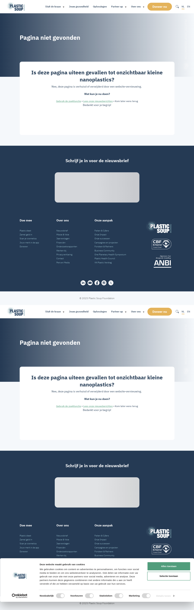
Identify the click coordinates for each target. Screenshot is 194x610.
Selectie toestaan (169, 584)
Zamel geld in (26, 234)
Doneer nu (160, 6)
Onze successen (102, 238)
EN (188, 6)
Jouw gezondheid (78, 6)
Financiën (60, 242)
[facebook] (97, 282)
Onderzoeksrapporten (66, 246)
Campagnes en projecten (106, 242)
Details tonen (163, 604)
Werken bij (61, 250)
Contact (60, 258)
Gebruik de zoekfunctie (68, 101)
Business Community (104, 250)
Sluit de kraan (52, 6)
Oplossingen (99, 6)
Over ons (135, 6)
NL (183, 6)
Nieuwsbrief (62, 230)
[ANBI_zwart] (159, 261)
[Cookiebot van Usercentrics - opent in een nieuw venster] (19, 604)
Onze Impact (100, 234)
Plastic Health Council (105, 258)
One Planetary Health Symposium (110, 254)
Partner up (116, 6)
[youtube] (90, 282)
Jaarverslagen (63, 238)
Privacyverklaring (64, 254)
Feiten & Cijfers (102, 230)
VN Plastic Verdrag (103, 262)
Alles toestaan (168, 574)
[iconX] (110, 282)
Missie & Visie (62, 234)
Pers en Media (63, 262)
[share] (83, 282)
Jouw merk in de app (29, 242)
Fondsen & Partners (104, 246)
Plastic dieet (25, 230)
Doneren (24, 246)
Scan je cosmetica (28, 238)
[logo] (159, 244)
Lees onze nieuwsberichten (98, 101)
